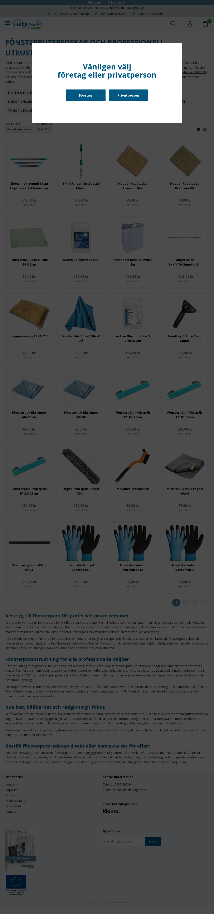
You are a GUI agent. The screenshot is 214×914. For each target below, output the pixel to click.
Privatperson (128, 95)
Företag (85, 95)
